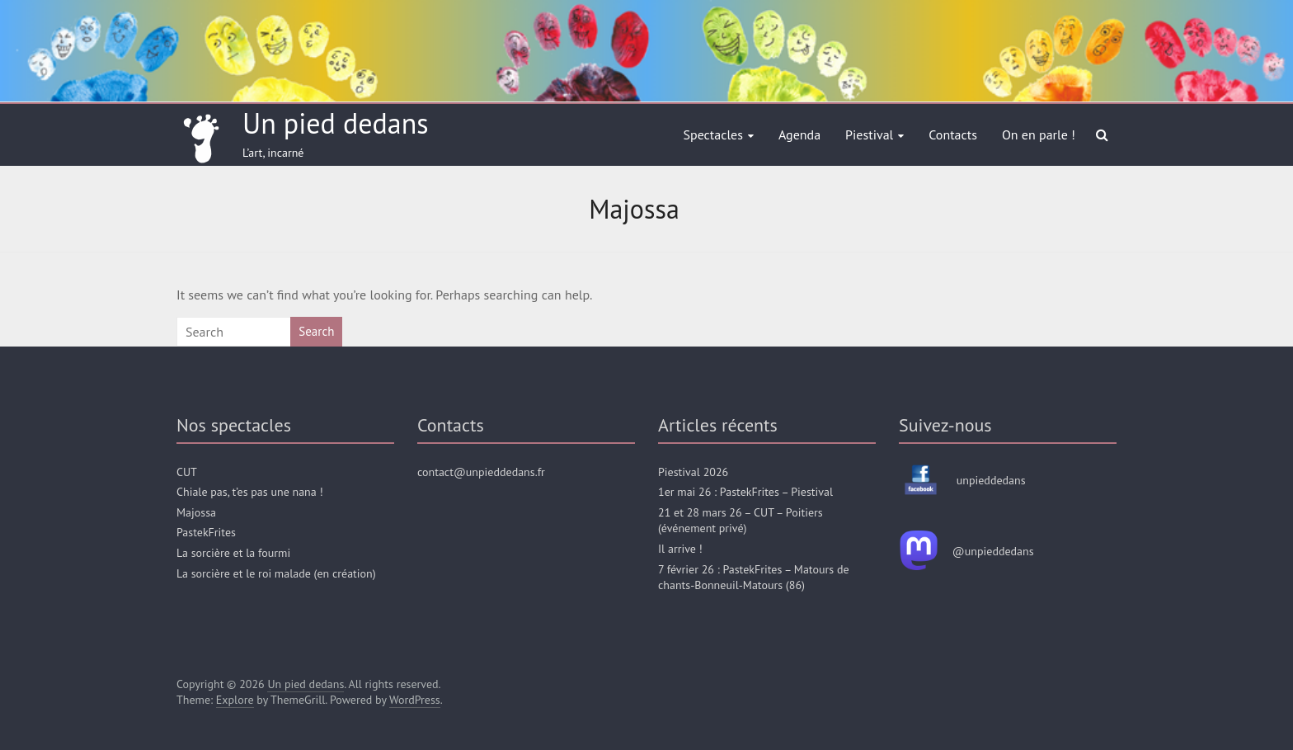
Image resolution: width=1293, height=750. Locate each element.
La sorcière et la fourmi (233, 552)
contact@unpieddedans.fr (481, 472)
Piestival (869, 134)
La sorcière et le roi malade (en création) (276, 573)
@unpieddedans (993, 551)
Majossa (196, 512)
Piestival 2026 (693, 472)
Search (316, 331)
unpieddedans (991, 480)
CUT (186, 472)
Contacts (953, 134)
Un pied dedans (335, 123)
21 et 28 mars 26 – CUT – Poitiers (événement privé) (740, 520)
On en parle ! (1038, 134)
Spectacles (713, 134)
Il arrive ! (680, 548)
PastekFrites (206, 532)
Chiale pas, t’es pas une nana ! (249, 491)
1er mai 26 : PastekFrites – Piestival (745, 491)
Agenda (799, 134)
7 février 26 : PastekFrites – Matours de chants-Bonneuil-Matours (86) (753, 577)
